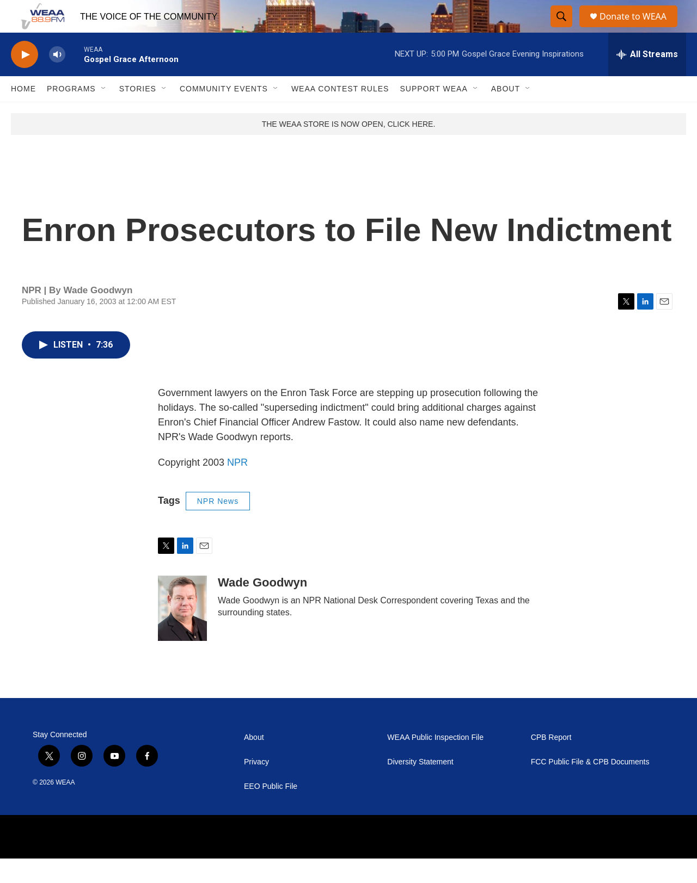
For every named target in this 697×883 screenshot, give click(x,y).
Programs (71, 113)
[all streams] (647, 79)
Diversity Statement (420, 786)
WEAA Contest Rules (340, 113)
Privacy (256, 786)
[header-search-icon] (562, 29)
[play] (24, 79)
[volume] (57, 79)
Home (23, 113)
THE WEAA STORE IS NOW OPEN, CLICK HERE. (349, 148)
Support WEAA (433, 113)
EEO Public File (270, 811)
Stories (137, 113)
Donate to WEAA (637, 28)
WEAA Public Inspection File (435, 762)
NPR (237, 486)
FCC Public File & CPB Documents (590, 786)
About (505, 113)
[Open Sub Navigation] (104, 113)
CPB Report (551, 762)
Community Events (224, 113)
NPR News (218, 525)
